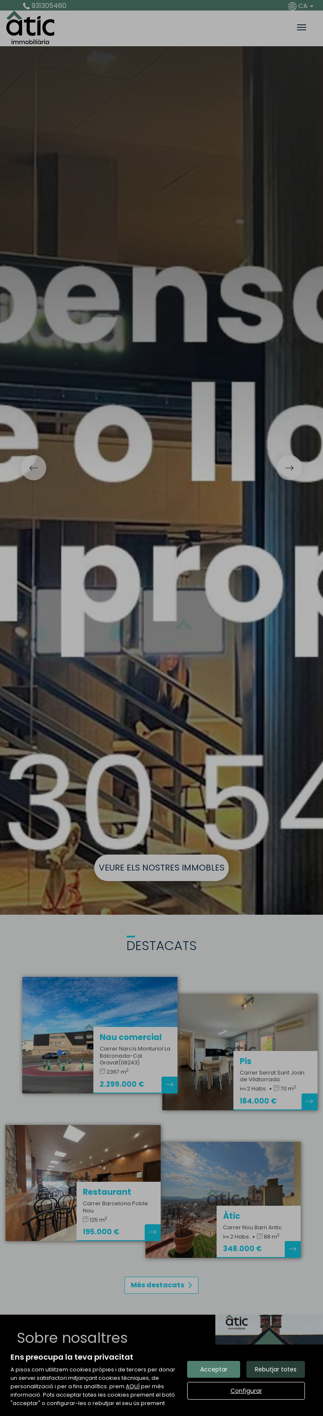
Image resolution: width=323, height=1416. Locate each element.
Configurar (246, 1391)
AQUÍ (133, 1386)
